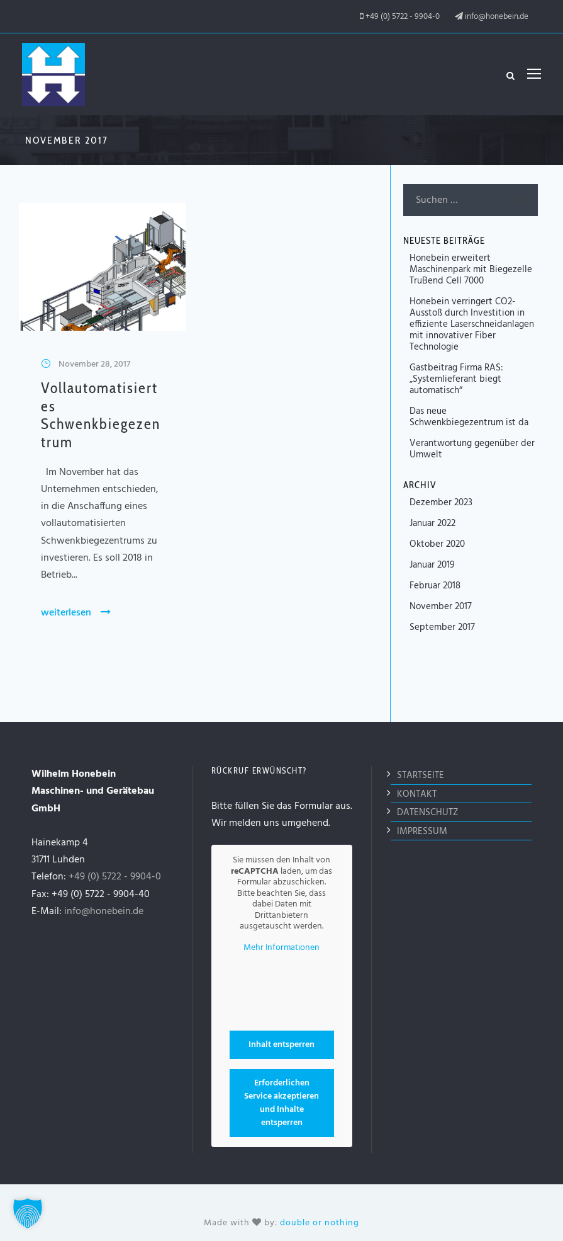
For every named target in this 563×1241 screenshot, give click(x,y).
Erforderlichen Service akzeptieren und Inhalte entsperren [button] (281, 1100)
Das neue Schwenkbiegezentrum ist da (469, 417)
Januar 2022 (432, 523)
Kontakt (417, 791)
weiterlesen (76, 613)
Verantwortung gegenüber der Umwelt (472, 449)
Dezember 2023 (441, 502)
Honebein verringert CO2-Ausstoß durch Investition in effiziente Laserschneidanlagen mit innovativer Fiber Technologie (472, 324)
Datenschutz (428, 810)
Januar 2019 (432, 565)
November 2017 (441, 606)
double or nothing (319, 1220)
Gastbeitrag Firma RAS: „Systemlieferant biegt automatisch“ (456, 379)
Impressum (422, 829)
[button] (27, 1213)
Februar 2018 (435, 585)
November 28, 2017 (94, 364)
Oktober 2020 (437, 544)
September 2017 (442, 627)
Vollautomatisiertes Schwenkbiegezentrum (100, 415)
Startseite (420, 773)
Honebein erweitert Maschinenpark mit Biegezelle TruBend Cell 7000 (471, 270)
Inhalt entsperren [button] (281, 1042)
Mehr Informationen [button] (281, 945)
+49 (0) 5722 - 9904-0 (402, 16)
